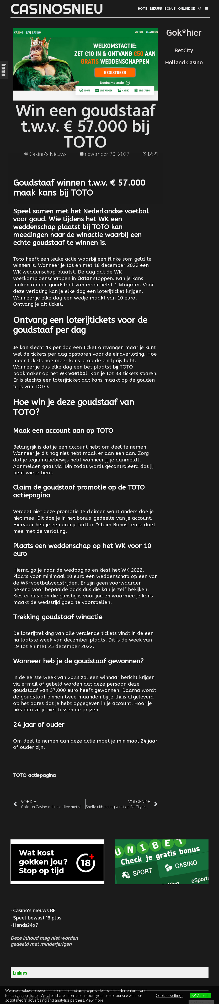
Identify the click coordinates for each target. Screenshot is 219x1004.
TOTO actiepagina (34, 775)
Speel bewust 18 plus (37, 918)
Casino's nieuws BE (34, 910)
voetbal (77, 373)
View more (94, 1000)
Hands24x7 (25, 925)
